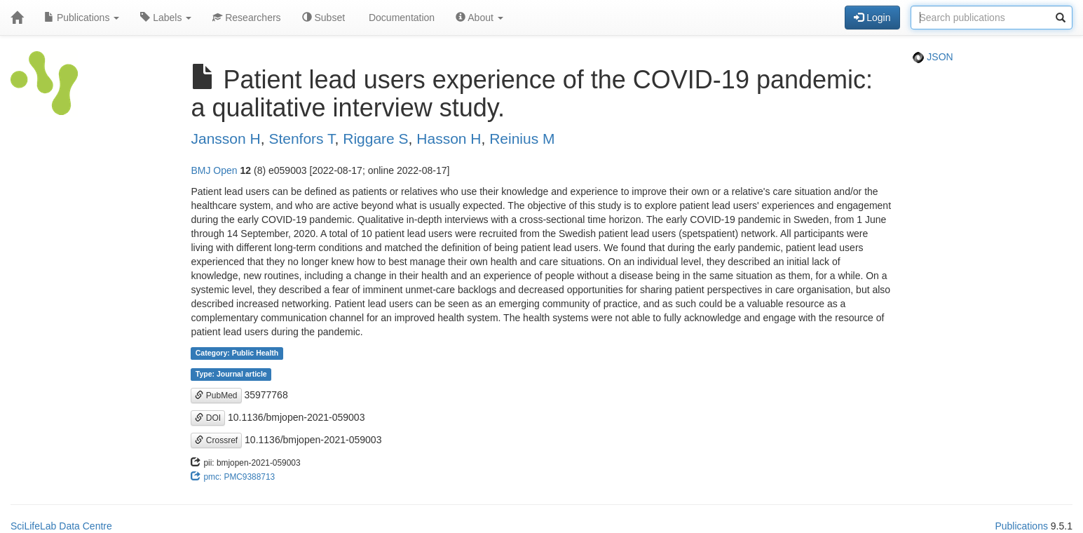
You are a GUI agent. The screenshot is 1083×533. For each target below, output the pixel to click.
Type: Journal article (231, 374)
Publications (81, 17)
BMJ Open (214, 170)
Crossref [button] (216, 440)
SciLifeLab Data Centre (61, 526)
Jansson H (225, 138)
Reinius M (521, 138)
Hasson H (448, 138)
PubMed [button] (216, 395)
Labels (165, 17)
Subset (323, 17)
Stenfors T (301, 138)
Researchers (246, 17)
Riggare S (375, 138)
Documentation (400, 17)
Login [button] (872, 17)
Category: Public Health (237, 353)
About (479, 17)
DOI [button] (208, 418)
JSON (933, 56)
